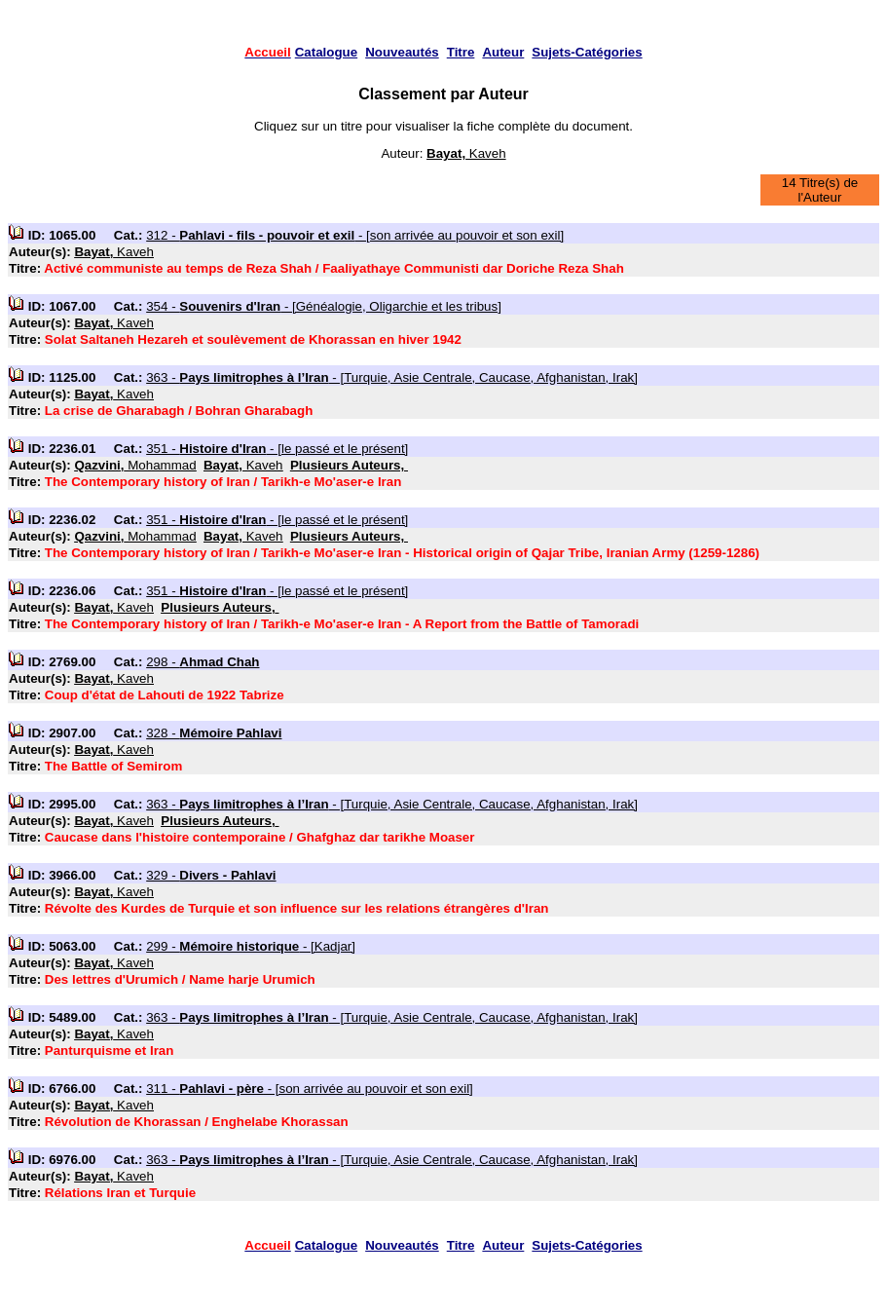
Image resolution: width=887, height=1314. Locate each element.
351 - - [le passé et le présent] (277, 448)
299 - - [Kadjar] (250, 946)
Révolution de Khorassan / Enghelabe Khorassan (197, 1121)
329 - (211, 875)
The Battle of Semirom (113, 766)
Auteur (503, 52)
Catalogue (326, 52)
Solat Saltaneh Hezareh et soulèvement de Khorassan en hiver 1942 (253, 339)
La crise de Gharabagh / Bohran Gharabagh (179, 410)
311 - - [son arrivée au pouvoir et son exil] (309, 1088)
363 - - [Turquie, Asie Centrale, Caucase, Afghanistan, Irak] (392, 377)
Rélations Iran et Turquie (120, 1192)
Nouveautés (402, 52)
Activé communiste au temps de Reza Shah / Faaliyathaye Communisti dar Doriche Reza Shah (334, 268)
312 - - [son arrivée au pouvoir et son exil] (355, 235)
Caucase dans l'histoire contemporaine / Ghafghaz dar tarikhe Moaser (260, 837)
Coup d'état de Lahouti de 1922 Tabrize (164, 695)
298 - (202, 662)
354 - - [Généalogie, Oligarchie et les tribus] (323, 306)
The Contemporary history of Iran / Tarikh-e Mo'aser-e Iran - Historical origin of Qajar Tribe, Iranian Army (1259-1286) (402, 552)
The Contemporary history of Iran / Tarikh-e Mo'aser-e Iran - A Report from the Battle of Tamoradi (342, 624)
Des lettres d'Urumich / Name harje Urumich (180, 979)
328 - (213, 733)
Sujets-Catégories (587, 52)
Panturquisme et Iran (109, 1050)
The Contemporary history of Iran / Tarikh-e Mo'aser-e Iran (223, 481)
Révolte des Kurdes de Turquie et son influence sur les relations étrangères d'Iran (297, 908)
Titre (461, 52)
